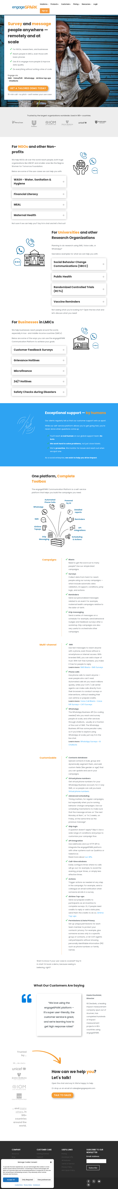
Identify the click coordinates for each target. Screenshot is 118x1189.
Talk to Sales (62, 1095)
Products (54, 4)
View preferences (44, 1180)
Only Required (27, 1180)
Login (95, 4)
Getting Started (43, 1154)
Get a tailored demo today (28, 88)
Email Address (92, 1156)
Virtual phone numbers (79, 791)
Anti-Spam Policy (68, 1170)
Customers (65, 4)
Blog (13, 1157)
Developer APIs (67, 1157)
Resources (86, 4)
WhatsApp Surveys (88, 741)
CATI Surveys (86, 704)
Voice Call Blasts (87, 701)
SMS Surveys (97, 667)
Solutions (43, 4)
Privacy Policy (28, 1185)
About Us (15, 1154)
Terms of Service (68, 1164)
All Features (66, 1160)
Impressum (36, 1185)
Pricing (75, 4)
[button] (51, 1162)
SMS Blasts (85, 667)
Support (40, 1157)
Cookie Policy (19, 1185)
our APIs (88, 857)
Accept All (11, 1180)
